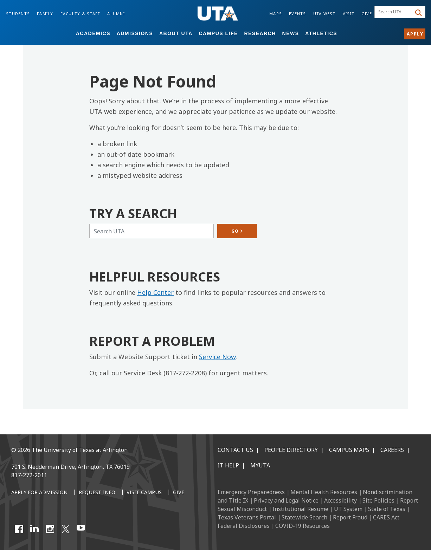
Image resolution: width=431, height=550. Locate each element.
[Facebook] (19, 529)
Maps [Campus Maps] (275, 13)
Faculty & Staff (80, 13)
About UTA (176, 33)
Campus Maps (349, 450)
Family (45, 13)
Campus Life (218, 33)
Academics (93, 33)
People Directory (291, 450)
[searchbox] (394, 12)
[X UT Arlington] (65, 529)
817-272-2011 (29, 475)
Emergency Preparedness (251, 492)
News (290, 33)
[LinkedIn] (34, 529)
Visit (348, 13)
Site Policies (378, 500)
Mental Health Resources (323, 492)
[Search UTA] (151, 231)
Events (297, 13)
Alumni (116, 13)
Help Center (155, 292)
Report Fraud (350, 517)
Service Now (217, 356)
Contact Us (235, 450)
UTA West (324, 13)
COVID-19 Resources (302, 526)
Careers (392, 450)
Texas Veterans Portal (247, 517)
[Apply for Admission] (39, 493)
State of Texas (386, 509)
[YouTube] (81, 529)
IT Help (228, 465)
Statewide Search (304, 517)
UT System (348, 509)
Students (18, 13)
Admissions (135, 33)
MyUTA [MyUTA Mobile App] (260, 465)
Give (366, 13)
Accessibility (340, 500)
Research (260, 33)
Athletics (321, 33)
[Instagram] (50, 529)
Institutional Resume (300, 509)
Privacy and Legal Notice (286, 500)
